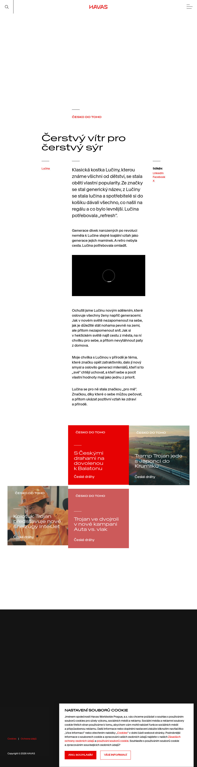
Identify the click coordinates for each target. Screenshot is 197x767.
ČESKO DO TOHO (87, 117)
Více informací (115, 755)
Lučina (46, 171)
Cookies (12, 738)
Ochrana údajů (29, 738)
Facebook (159, 180)
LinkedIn (158, 176)
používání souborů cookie (113, 741)
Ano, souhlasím (80, 755)
